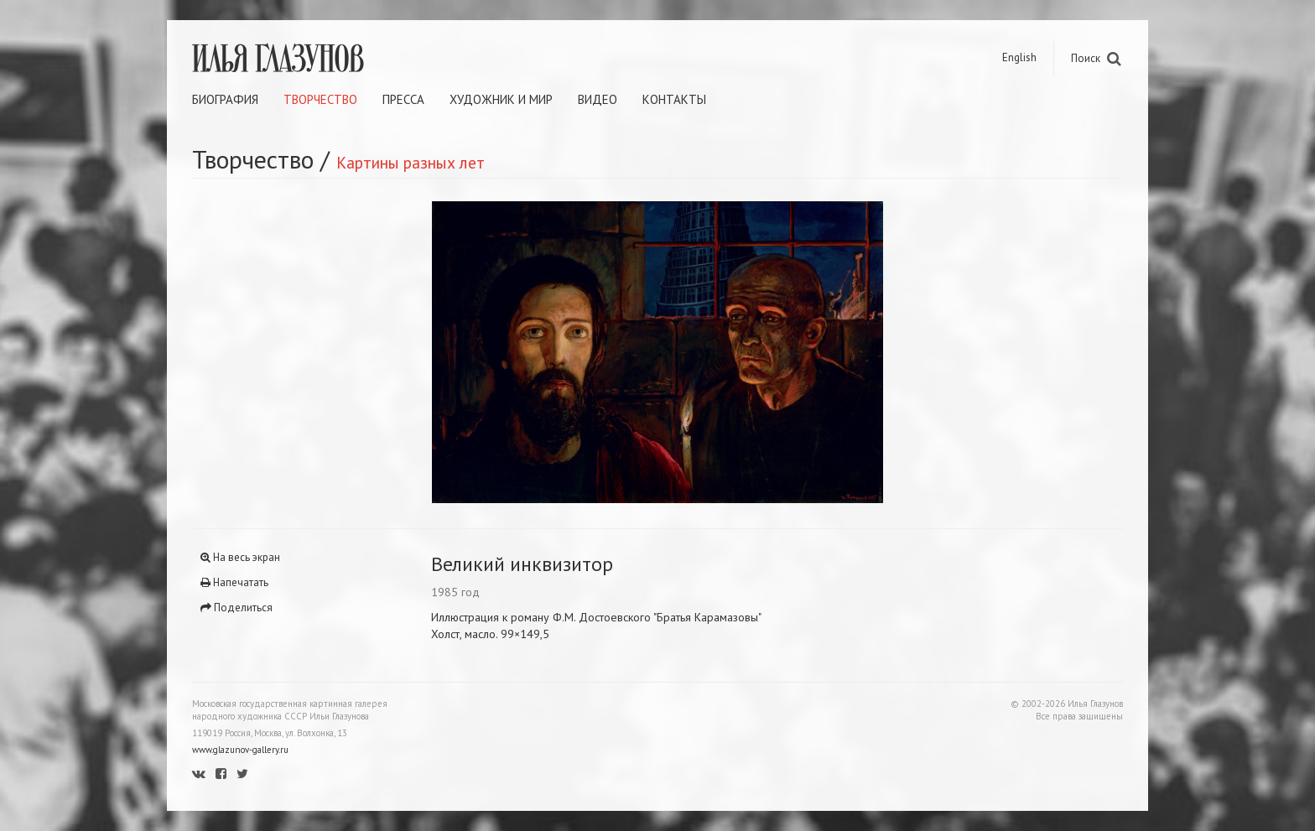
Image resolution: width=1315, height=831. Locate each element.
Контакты (674, 99)
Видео (597, 99)
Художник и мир (501, 99)
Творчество (320, 99)
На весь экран (240, 557)
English (1019, 57)
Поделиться (236, 607)
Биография (225, 99)
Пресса (403, 99)
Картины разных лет (410, 162)
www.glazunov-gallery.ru (240, 750)
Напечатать (234, 582)
